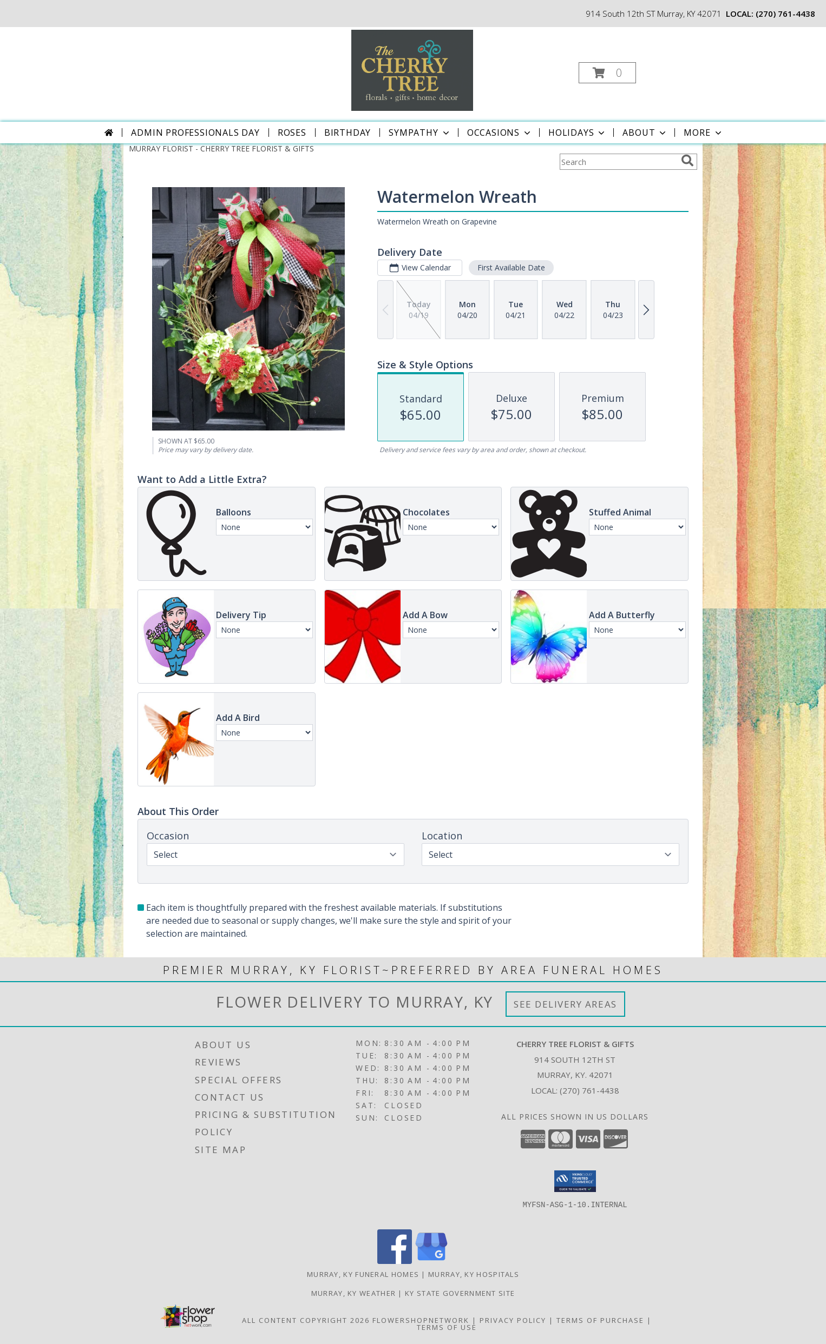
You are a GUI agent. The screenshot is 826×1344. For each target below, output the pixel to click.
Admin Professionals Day (195, 132)
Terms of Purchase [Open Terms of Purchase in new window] (600, 1320)
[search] (687, 160)
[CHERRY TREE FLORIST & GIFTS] (412, 69)
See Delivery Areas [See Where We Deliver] (565, 1004)
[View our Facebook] (394, 1261)
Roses (292, 132)
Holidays (577, 132)
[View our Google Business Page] (431, 1261)
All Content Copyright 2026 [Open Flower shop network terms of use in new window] (306, 1320)
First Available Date (511, 267)
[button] (607, 72)
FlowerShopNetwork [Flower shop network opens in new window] (420, 1320)
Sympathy (420, 132)
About (645, 132)
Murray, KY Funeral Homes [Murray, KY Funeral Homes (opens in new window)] (363, 1274)
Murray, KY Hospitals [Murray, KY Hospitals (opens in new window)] (473, 1274)
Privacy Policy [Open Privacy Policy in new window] (513, 1320)
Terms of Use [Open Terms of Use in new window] (447, 1327)
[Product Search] (618, 161)
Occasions (500, 132)
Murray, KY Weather (353, 1293)
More (703, 132)
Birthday (347, 132)
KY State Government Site (460, 1293)
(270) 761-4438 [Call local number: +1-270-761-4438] (785, 13)
